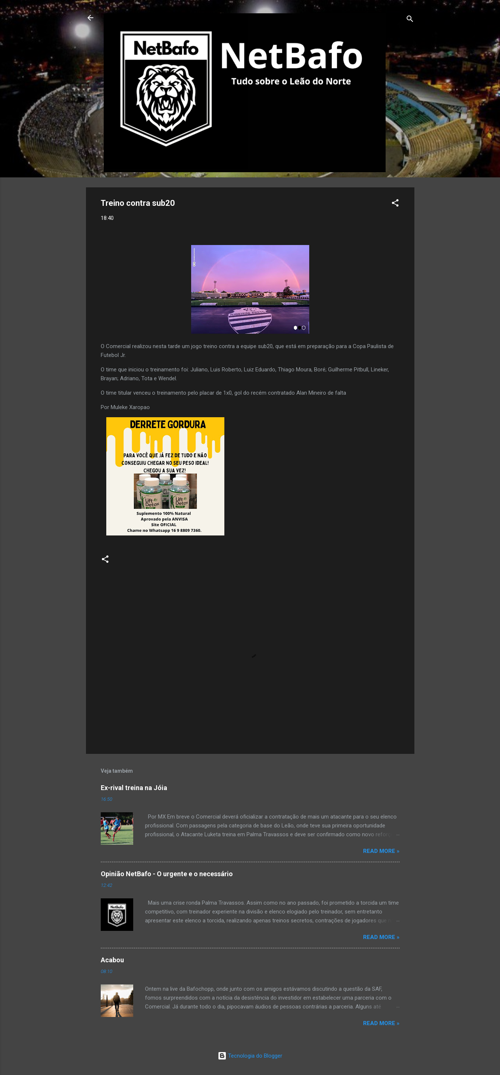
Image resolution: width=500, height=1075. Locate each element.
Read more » (381, 851)
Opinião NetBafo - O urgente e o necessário (167, 874)
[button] (395, 204)
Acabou (112, 960)
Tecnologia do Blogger (250, 1055)
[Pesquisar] (410, 20)
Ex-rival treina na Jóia (134, 788)
